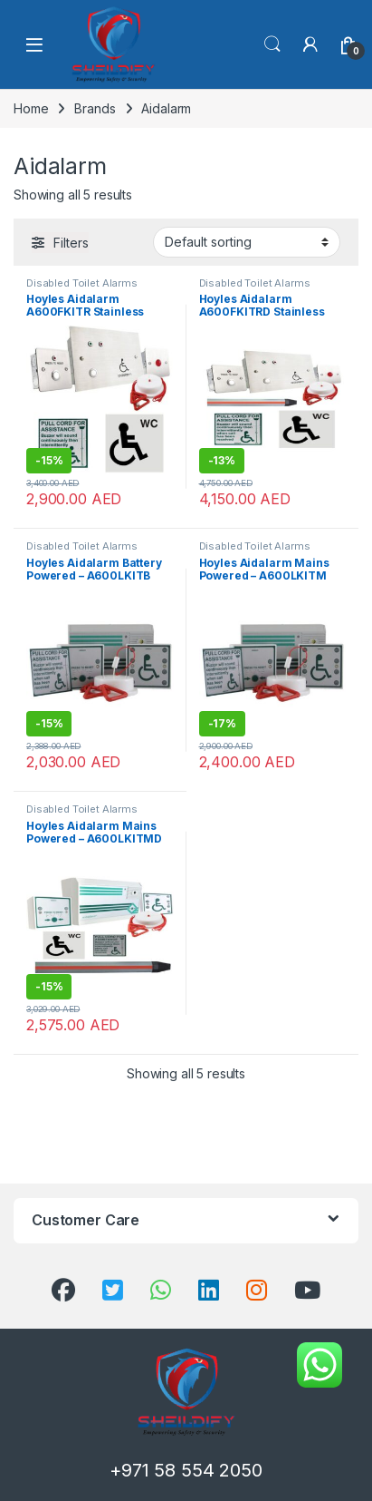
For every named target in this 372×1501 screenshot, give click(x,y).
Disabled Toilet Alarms (82, 283)
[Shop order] (246, 242)
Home (31, 108)
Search (272, 44)
